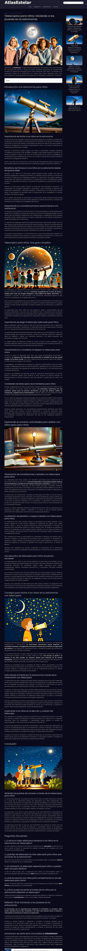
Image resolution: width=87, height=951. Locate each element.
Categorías (37, 7)
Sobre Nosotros (47, 7)
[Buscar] (82, 3)
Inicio (30, 7)
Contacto (55, 7)
